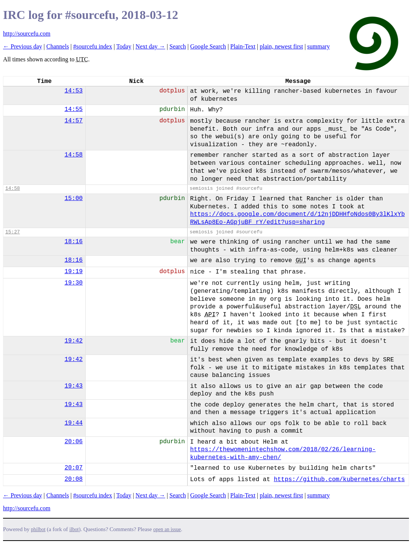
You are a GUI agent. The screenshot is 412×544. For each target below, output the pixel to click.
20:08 (73, 479)
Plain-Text (242, 46)
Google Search (208, 46)
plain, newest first (281, 46)
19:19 (73, 271)
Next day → (150, 46)
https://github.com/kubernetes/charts (339, 479)
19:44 (73, 423)
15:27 (12, 232)
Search (177, 46)
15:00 (73, 198)
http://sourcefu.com (26, 33)
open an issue (167, 529)
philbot (38, 529)
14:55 (73, 109)
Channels (57, 46)
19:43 (73, 386)
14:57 (73, 120)
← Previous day (22, 46)
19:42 (73, 341)
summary (318, 46)
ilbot (74, 529)
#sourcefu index (92, 46)
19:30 (73, 283)
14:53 (73, 91)
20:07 (73, 467)
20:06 (73, 441)
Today (124, 46)
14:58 (73, 155)
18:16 (73, 241)
